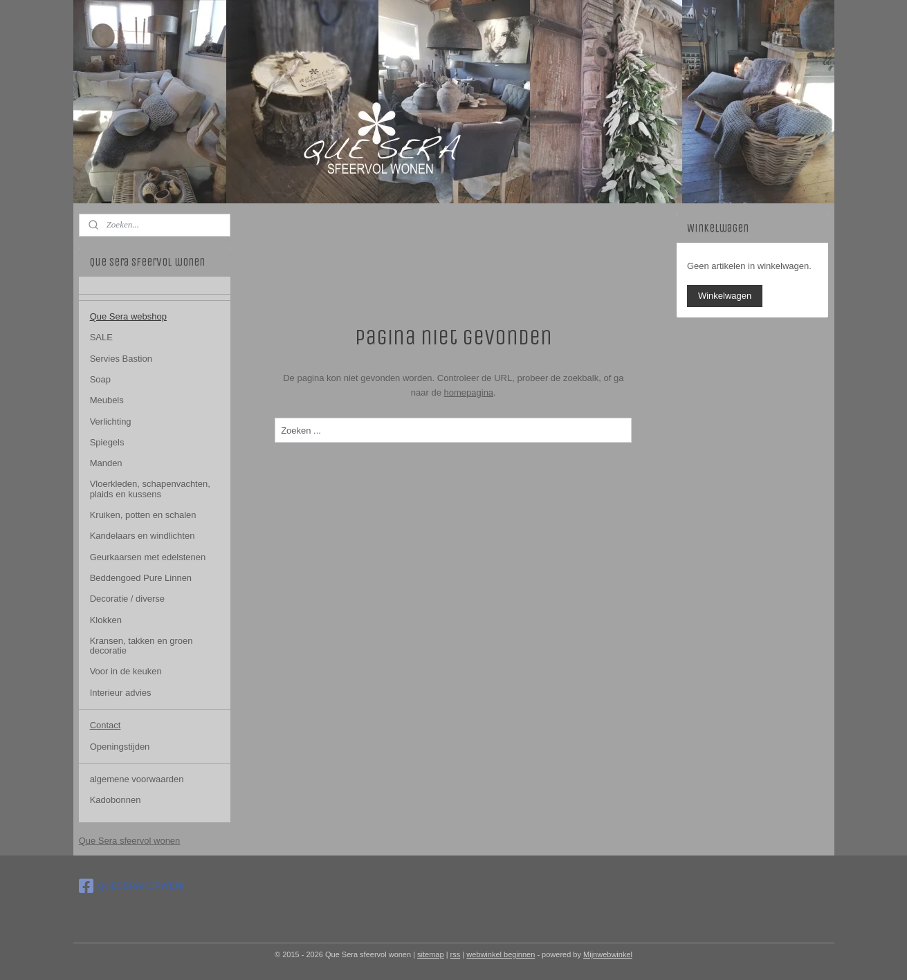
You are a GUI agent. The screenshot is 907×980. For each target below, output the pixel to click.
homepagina (469, 392)
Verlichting (110, 421)
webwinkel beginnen (500, 954)
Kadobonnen (115, 800)
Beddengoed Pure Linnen (141, 578)
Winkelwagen (724, 295)
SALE (101, 337)
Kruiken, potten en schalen (143, 515)
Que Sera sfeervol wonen (130, 840)
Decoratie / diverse (127, 598)
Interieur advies (121, 692)
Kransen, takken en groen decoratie (141, 646)
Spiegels (107, 442)
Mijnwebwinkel (607, 954)
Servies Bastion (121, 358)
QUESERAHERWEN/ (131, 886)
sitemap (430, 954)
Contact (105, 725)
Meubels (107, 400)
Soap (100, 379)
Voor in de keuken (126, 671)
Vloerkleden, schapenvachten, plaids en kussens (150, 489)
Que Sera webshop (128, 316)
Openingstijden (120, 746)
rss (455, 954)
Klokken (106, 620)
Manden (106, 463)
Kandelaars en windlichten (142, 535)
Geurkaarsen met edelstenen (148, 557)
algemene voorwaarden (137, 779)
